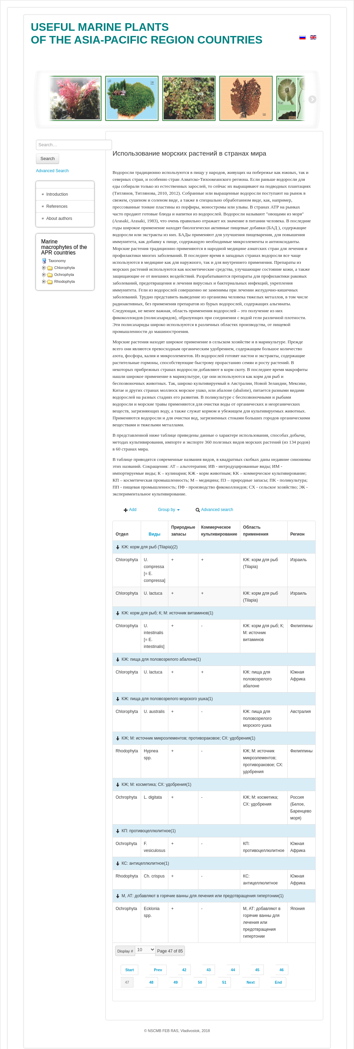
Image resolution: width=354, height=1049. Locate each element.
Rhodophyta (64, 281)
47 (127, 982)
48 (151, 982)
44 (233, 970)
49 (176, 982)
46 (282, 970)
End (278, 982)
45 (257, 970)
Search (47, 158)
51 (224, 982)
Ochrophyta (64, 274)
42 (184, 970)
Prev (158, 970)
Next (250, 982)
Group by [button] (166, 509)
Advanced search (214, 509)
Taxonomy (57, 261)
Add (130, 509)
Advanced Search (52, 170)
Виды (152, 534)
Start (129, 970)
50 (200, 982)
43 (208, 970)
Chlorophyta (64, 268)
